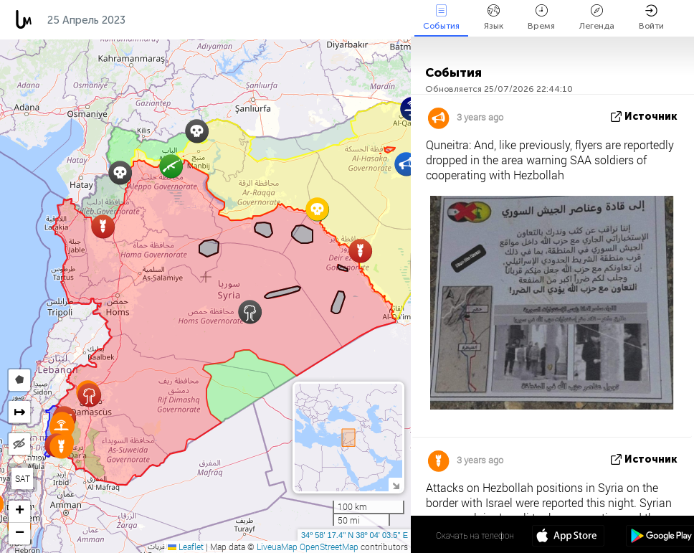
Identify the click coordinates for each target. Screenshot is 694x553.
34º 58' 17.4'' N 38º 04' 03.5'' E (354, 535)
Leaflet (186, 546)
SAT (22, 478)
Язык (493, 17)
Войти (651, 17)
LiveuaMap (277, 546)
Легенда (596, 17)
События (441, 17)
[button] (120, 172)
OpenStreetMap (329, 546)
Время (541, 17)
